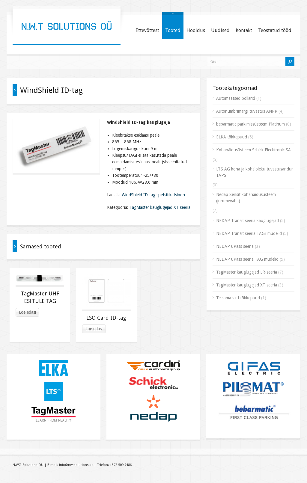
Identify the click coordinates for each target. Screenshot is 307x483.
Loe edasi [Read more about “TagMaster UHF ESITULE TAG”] (27, 312)
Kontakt (244, 30)
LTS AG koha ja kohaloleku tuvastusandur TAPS (254, 172)
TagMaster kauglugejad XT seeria (160, 207)
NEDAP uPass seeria (235, 246)
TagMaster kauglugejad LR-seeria (246, 272)
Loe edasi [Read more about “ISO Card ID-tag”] (94, 328)
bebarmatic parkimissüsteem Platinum (250, 124)
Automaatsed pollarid (235, 98)
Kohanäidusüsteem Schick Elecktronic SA (253, 149)
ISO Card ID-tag (106, 318)
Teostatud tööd (274, 30)
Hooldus (195, 30)
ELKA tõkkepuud (231, 137)
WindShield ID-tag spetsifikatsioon (153, 194)
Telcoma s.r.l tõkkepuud (238, 297)
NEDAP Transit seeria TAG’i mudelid (249, 233)
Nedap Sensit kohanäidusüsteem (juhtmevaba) (246, 197)
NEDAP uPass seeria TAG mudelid (247, 259)
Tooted (172, 30)
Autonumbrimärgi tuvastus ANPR (246, 111)
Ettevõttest (147, 30)
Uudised (220, 30)
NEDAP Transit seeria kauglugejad (247, 220)
